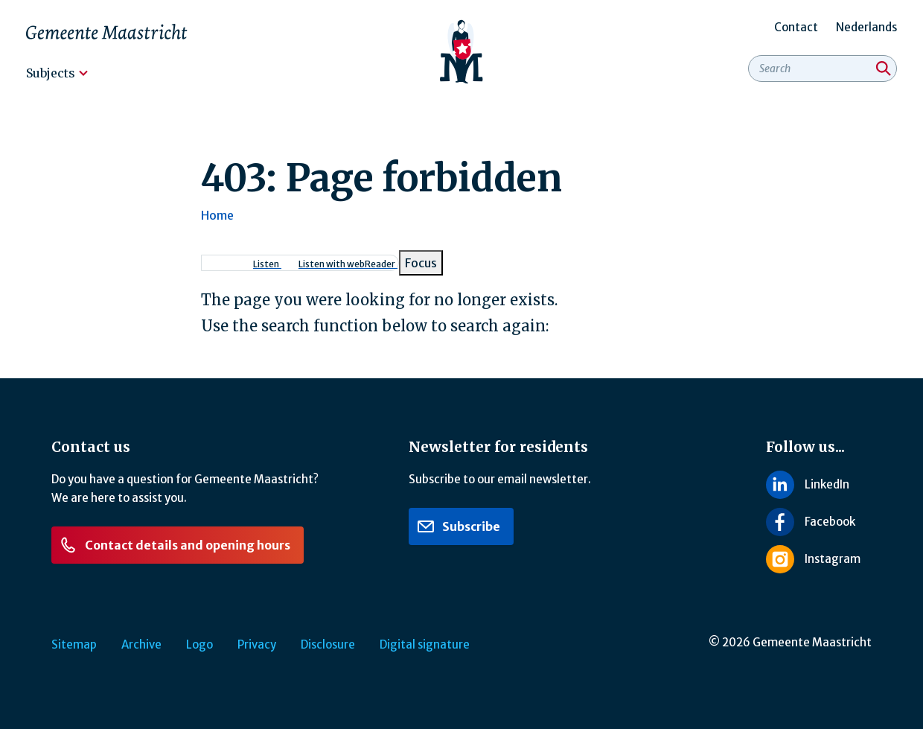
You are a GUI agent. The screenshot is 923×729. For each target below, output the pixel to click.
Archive (141, 644)
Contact (796, 27)
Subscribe (458, 526)
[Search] (883, 68)
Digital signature (425, 644)
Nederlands (866, 27)
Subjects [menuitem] (50, 73)
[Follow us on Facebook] (819, 522)
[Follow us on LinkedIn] (819, 484)
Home (217, 215)
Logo (199, 644)
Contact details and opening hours (175, 545)
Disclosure (328, 644)
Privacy (256, 644)
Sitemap (74, 644)
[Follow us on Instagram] (819, 559)
